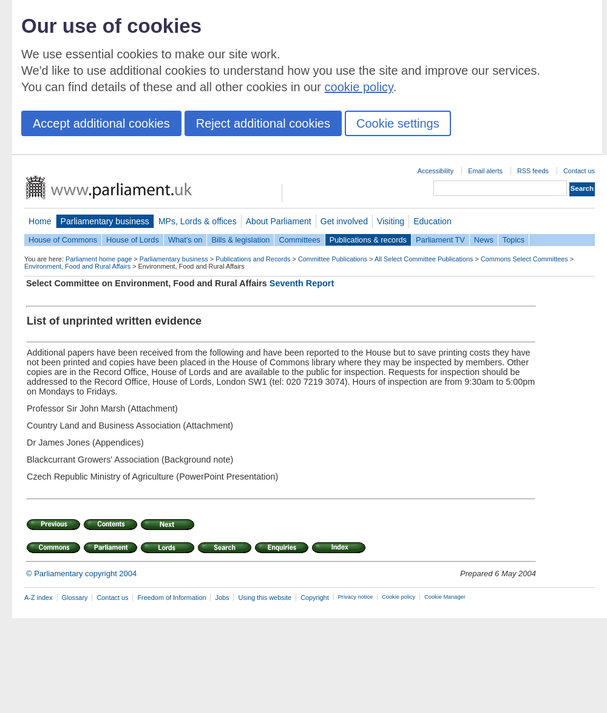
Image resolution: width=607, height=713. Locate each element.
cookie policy (359, 87)
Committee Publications (332, 259)
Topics (513, 239)
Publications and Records (252, 259)
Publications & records (368, 239)
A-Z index (38, 597)
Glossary (75, 597)
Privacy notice (355, 597)
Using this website (264, 597)
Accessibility (435, 170)
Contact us (579, 170)
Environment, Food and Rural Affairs (77, 266)
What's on (185, 239)
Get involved (344, 221)
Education (432, 221)
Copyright (314, 597)
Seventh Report (302, 283)
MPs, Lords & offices (197, 221)
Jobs (222, 597)
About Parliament (278, 221)
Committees (299, 239)
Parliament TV (440, 239)
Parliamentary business (105, 221)
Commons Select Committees (524, 259)
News (483, 239)
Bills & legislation (240, 239)
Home (40, 221)
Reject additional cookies (263, 123)
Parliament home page (99, 259)
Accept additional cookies (101, 123)
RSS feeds (533, 170)
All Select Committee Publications (424, 259)
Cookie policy (398, 597)
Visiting (390, 221)
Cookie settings (397, 123)
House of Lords (132, 239)
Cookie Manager (445, 597)
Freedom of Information (171, 597)
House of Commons (63, 239)
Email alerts (485, 170)
